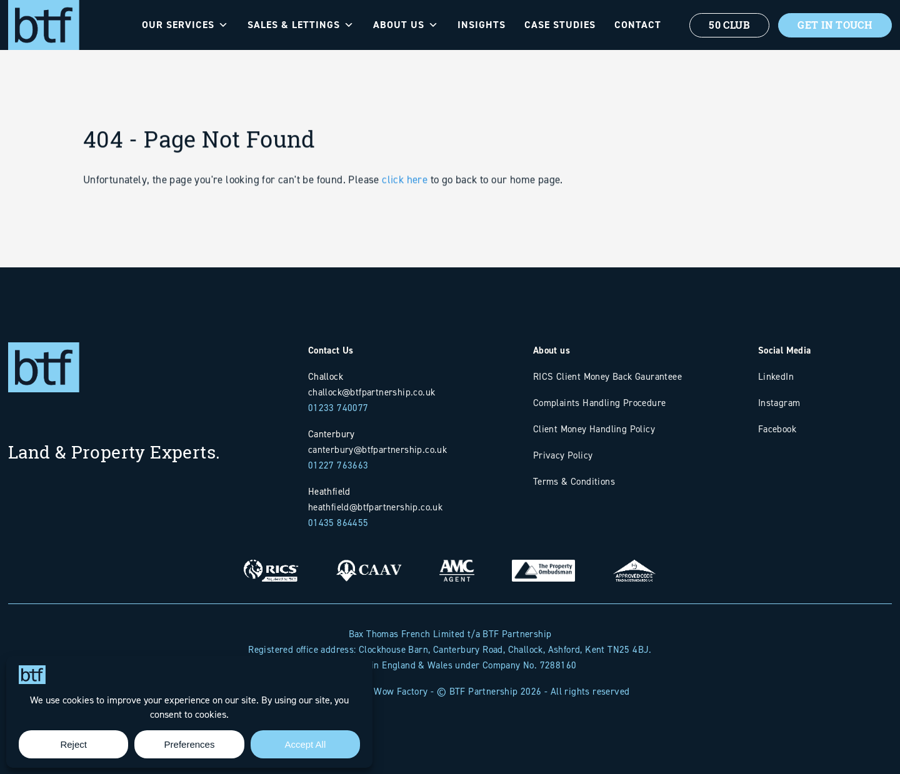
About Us (406, 25)
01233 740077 (338, 408)
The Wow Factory (392, 691)
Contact (637, 24)
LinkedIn (776, 376)
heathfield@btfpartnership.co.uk (375, 507)
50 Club (729, 25)
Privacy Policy (563, 455)
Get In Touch (835, 25)
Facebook (777, 429)
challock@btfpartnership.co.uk (372, 392)
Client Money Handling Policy (594, 429)
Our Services (185, 25)
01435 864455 (338, 522)
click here (405, 202)
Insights (482, 24)
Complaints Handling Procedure (599, 403)
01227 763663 (338, 465)
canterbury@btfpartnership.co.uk (377, 449)
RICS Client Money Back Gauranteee (607, 376)
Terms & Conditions (574, 481)
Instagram (779, 403)
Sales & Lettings (301, 25)
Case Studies (560, 24)
